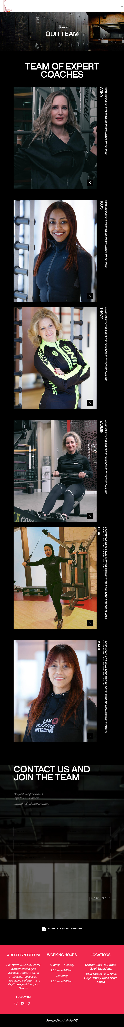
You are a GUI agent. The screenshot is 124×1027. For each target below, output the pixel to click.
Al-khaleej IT (70, 1020)
